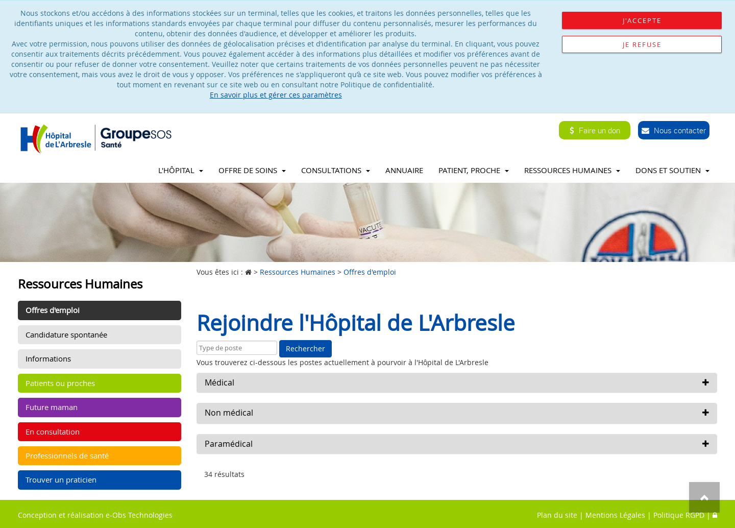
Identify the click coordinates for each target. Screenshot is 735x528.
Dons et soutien (672, 170)
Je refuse (642, 44)
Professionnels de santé (67, 455)
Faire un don (595, 130)
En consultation (53, 431)
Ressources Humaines (572, 170)
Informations (48, 358)
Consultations (335, 170)
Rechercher (305, 348)
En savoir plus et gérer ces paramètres (276, 95)
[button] (457, 383)
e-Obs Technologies (139, 515)
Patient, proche (473, 170)
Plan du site (557, 515)
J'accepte (642, 20)
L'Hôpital (180, 170)
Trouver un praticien (61, 479)
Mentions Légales (615, 515)
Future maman (52, 407)
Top (704, 497)
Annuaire (404, 170)
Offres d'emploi (53, 310)
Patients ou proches (60, 383)
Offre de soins (252, 170)
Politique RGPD (678, 515)
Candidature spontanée (66, 334)
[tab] (457, 383)
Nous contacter (674, 130)
